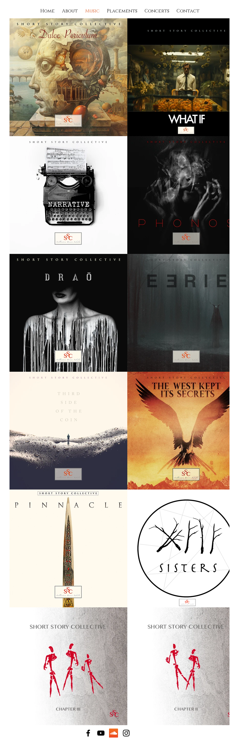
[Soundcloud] (113, 733)
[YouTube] (100, 733)
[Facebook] (88, 733)
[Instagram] (126, 733)
